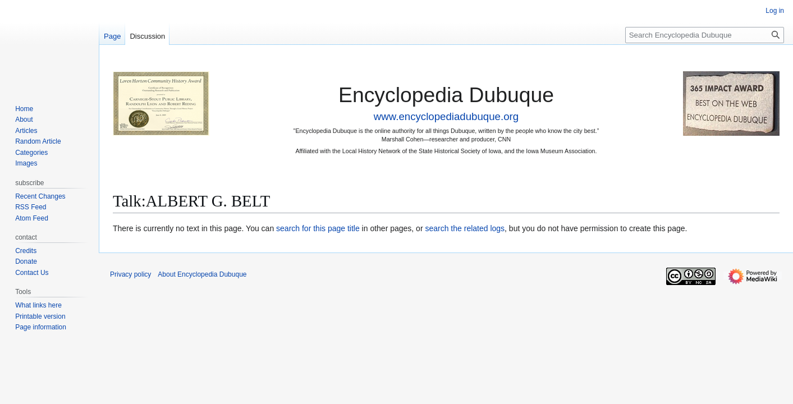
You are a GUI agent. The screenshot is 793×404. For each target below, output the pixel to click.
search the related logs (465, 228)
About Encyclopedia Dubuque (202, 274)
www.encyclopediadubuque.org (446, 116)
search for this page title (318, 228)
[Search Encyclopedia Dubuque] (704, 35)
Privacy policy (130, 274)
